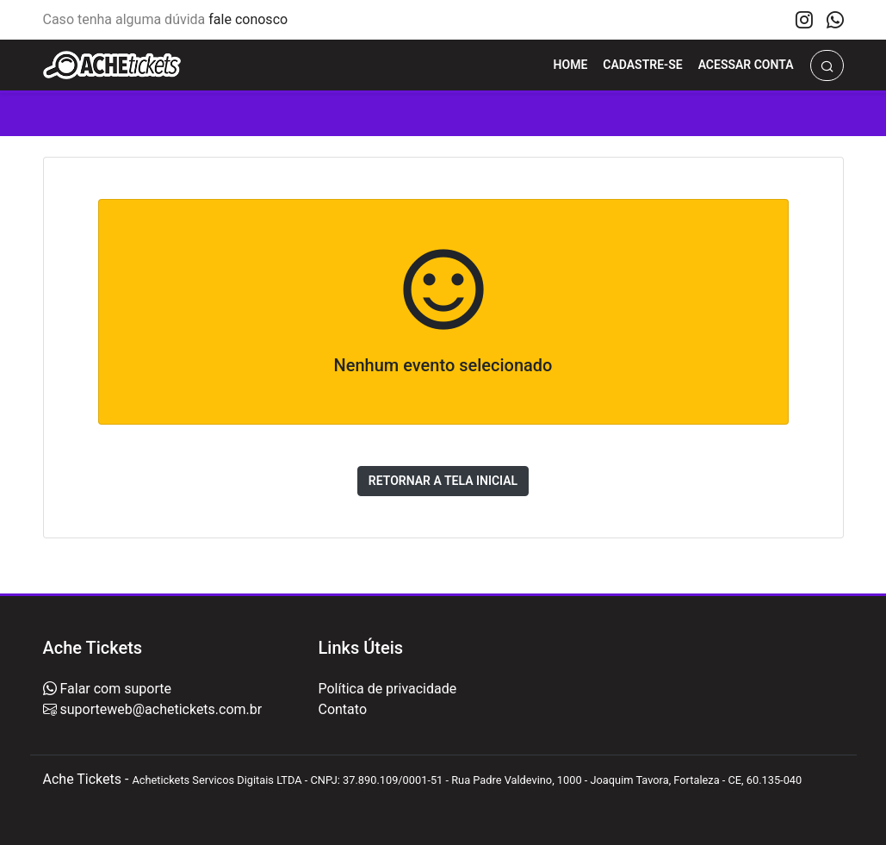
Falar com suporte (114, 688)
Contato (342, 709)
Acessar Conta (746, 64)
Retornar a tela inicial (443, 481)
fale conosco (248, 19)
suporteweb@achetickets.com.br (160, 709)
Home (571, 64)
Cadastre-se (642, 64)
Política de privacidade (387, 688)
